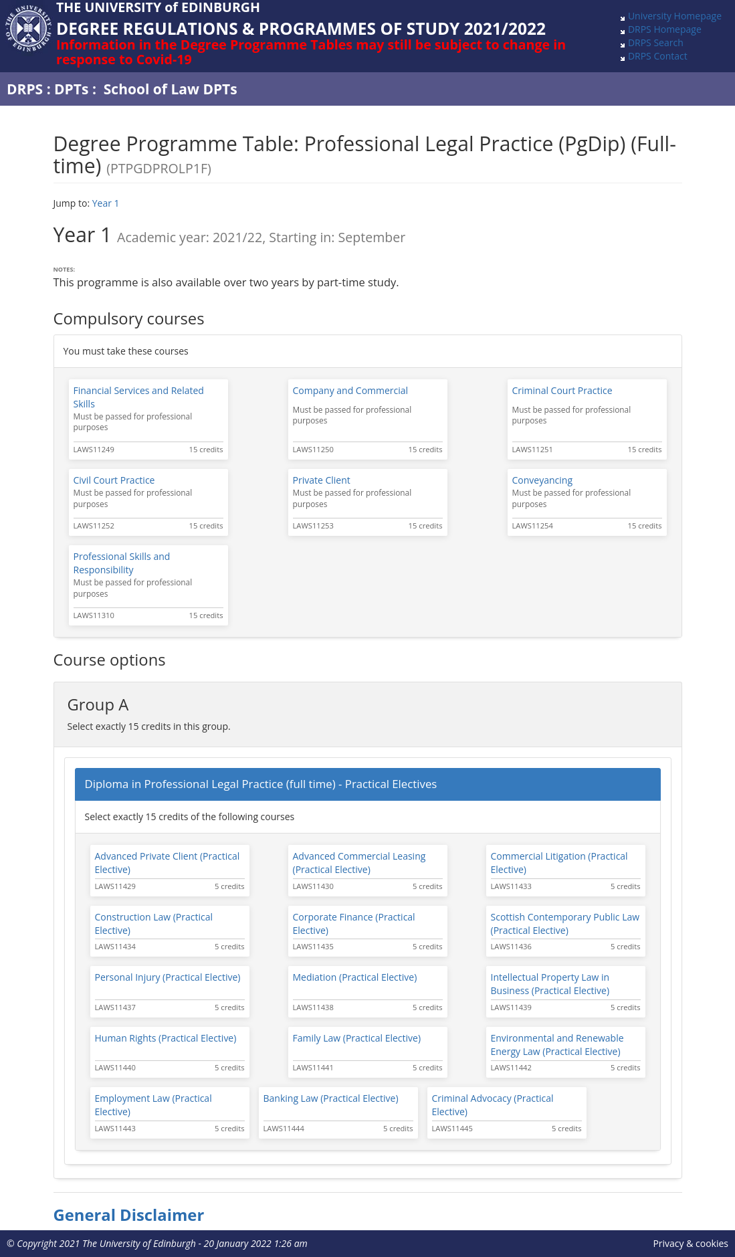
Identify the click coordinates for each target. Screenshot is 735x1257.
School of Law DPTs (170, 89)
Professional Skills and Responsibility (122, 563)
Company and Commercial (351, 390)
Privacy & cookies (690, 1243)
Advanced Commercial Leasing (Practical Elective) (359, 863)
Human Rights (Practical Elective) (166, 1038)
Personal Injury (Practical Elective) (168, 977)
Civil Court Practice (114, 480)
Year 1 (106, 203)
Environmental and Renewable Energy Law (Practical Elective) (557, 1045)
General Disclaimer (129, 1215)
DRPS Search (656, 42)
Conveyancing (542, 480)
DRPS (25, 89)
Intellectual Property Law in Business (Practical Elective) (550, 984)
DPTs (71, 89)
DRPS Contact (658, 56)
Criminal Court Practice (562, 390)
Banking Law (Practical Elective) (331, 1098)
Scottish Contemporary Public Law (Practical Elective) (565, 923)
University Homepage (675, 15)
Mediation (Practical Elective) (355, 977)
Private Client (321, 480)
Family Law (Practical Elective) (357, 1038)
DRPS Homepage (665, 29)
